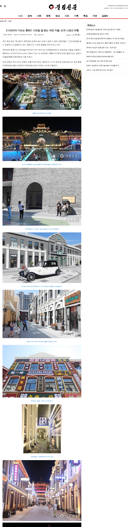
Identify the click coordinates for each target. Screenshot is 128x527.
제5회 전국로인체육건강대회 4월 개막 (100, 56)
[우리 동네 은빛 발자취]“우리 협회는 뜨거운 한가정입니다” (107, 38)
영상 (57, 16)
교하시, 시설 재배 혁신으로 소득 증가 (99, 70)
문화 (48, 16)
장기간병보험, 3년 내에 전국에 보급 (99, 61)
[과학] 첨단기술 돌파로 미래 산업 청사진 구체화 (103, 29)
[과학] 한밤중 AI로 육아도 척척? (97, 34)
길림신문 (3, 21)
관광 (9, 21)
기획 (76, 16)
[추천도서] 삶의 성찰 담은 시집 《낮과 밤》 (101, 47)
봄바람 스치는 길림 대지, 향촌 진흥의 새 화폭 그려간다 (106, 43)
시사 (20, 16)
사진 (67, 16)
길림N (105, 16)
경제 (30, 16)
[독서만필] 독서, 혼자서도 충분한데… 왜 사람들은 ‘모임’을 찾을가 (107, 52)
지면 (95, 16)
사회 (39, 16)
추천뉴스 (91, 25)
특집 (85, 16)
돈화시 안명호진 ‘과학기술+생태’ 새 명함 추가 (102, 65)
